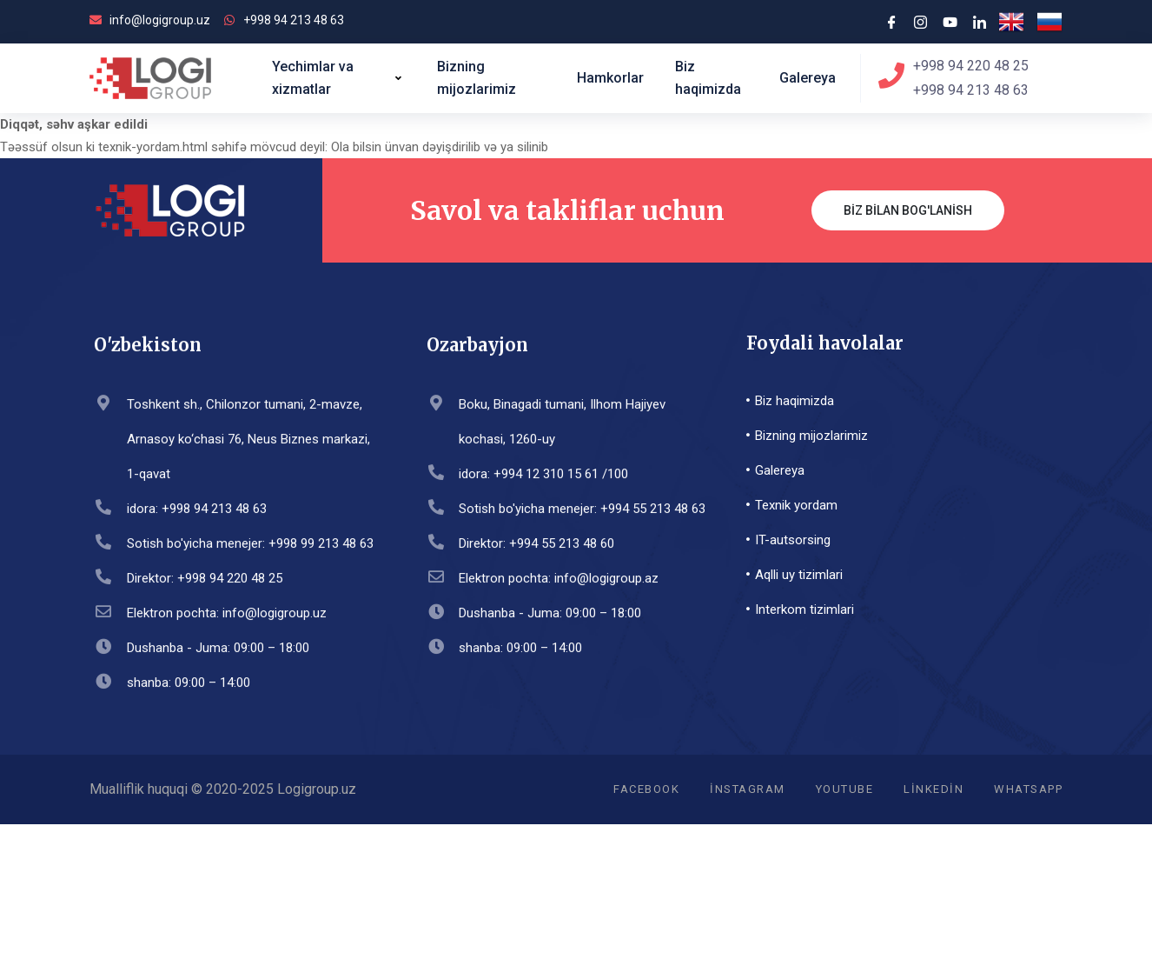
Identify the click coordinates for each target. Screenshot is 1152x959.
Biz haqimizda (708, 77)
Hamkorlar (610, 78)
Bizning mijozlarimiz (476, 77)
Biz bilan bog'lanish (908, 210)
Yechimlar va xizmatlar (339, 77)
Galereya (807, 78)
